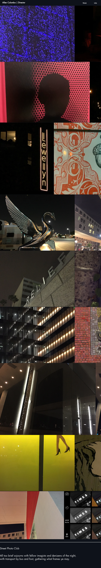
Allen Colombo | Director (13, 2)
